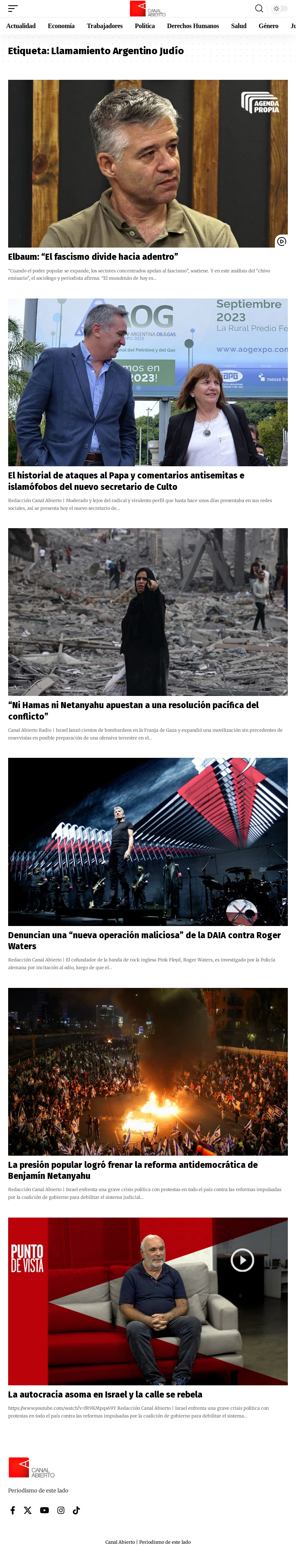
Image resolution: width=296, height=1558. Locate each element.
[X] (28, 1510)
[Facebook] (13, 1510)
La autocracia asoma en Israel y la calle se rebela (105, 1394)
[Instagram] (61, 1510)
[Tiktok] (76, 1510)
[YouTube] (44, 1510)
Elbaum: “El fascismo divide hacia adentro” (93, 257)
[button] (15, 8)
